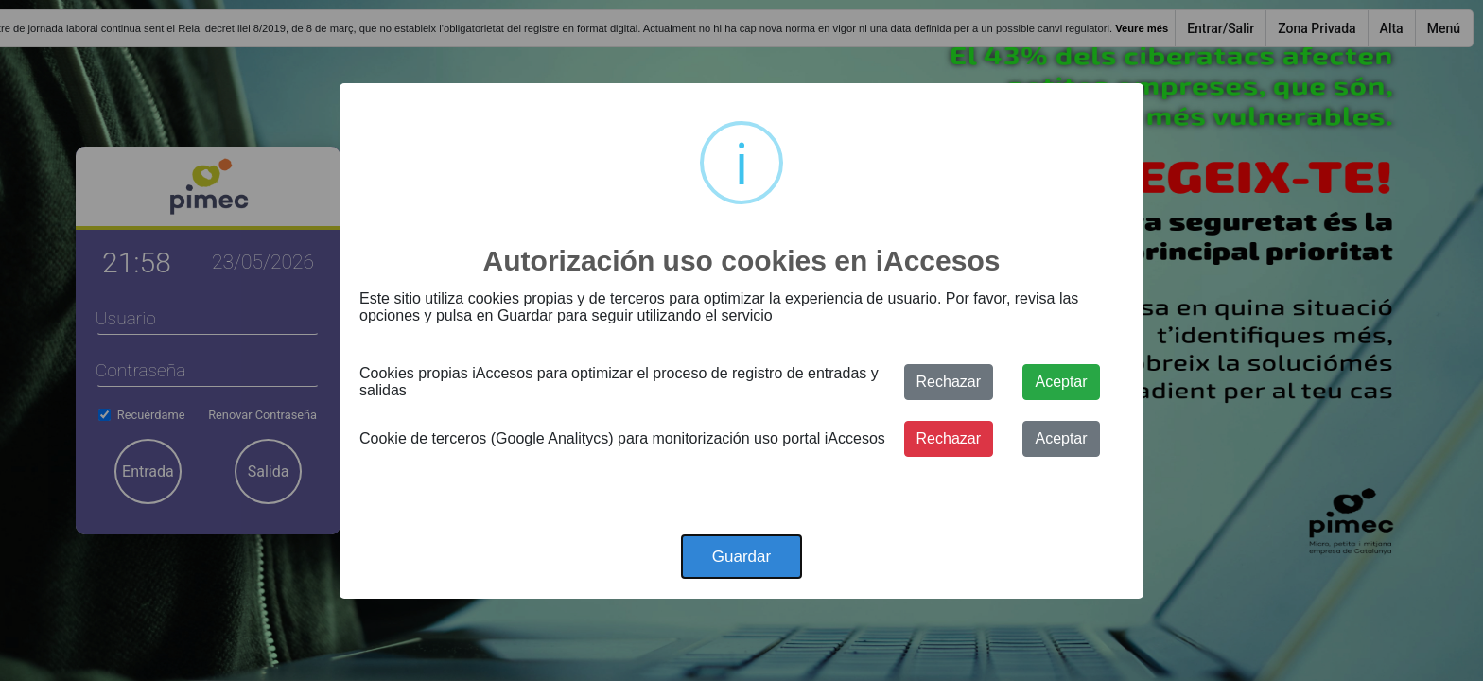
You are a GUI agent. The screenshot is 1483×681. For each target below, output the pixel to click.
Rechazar (948, 382)
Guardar (741, 557)
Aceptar (1061, 382)
